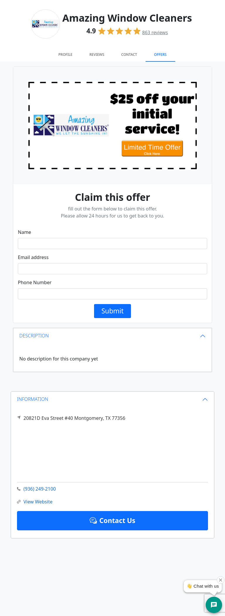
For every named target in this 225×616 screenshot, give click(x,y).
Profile (65, 54)
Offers (160, 54)
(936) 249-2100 (36, 489)
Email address (33, 257)
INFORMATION (32, 399)
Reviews (96, 54)
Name (24, 232)
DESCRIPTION (34, 335)
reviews (155, 32)
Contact (129, 54)
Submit (112, 310)
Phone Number (35, 282)
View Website (34, 501)
